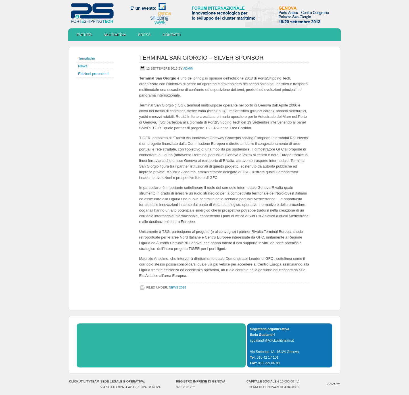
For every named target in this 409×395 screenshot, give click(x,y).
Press (144, 35)
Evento (84, 35)
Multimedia (112, 35)
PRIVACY (333, 384)
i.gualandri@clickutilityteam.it (272, 340)
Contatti (172, 35)
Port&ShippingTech (204, 14)
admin (188, 68)
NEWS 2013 (177, 287)
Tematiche (86, 58)
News (82, 66)
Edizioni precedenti (93, 74)
